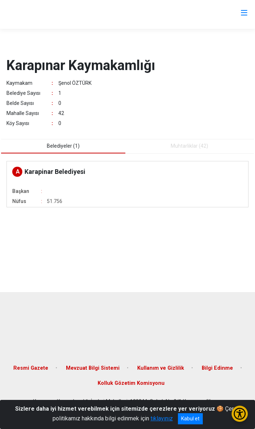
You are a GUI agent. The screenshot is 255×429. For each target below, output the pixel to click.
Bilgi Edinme (217, 368)
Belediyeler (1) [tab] (63, 146)
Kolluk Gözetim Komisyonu (131, 383)
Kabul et (190, 418)
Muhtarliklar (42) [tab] (189, 146)
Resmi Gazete (30, 368)
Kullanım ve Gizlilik (160, 368)
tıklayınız (162, 418)
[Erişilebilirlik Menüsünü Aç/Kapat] (240, 414)
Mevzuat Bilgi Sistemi (93, 368)
